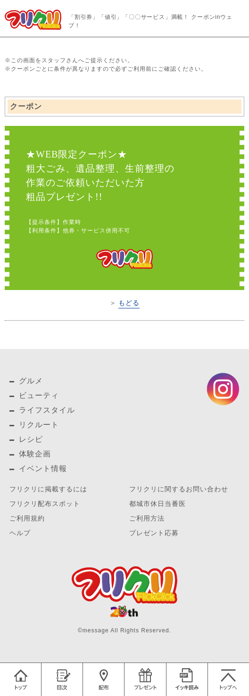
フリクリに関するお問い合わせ (178, 489)
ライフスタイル (47, 410)
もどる (129, 303)
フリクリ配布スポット (44, 503)
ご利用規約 (27, 518)
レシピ (31, 439)
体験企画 (35, 454)
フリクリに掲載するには (48, 489)
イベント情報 (43, 468)
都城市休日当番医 (157, 503)
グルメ (31, 381)
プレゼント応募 (154, 533)
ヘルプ (20, 533)
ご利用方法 (147, 518)
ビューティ (39, 395)
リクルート (39, 425)
